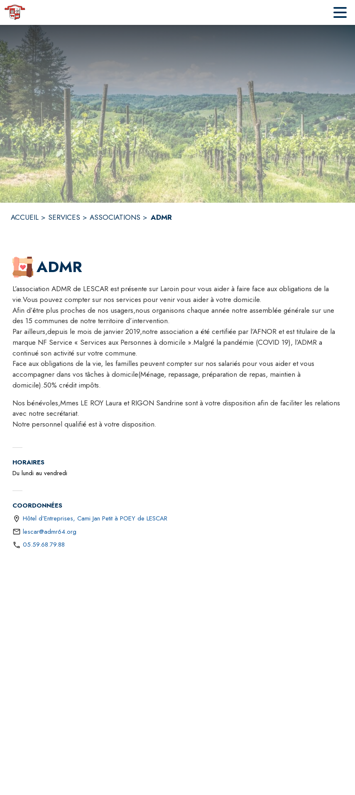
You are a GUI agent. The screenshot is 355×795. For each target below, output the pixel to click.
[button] (22, 267)
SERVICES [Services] (64, 217)
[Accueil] (14, 12)
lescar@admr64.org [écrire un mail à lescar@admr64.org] (49, 531)
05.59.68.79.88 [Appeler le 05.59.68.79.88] (44, 544)
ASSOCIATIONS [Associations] (115, 217)
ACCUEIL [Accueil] (25, 217)
